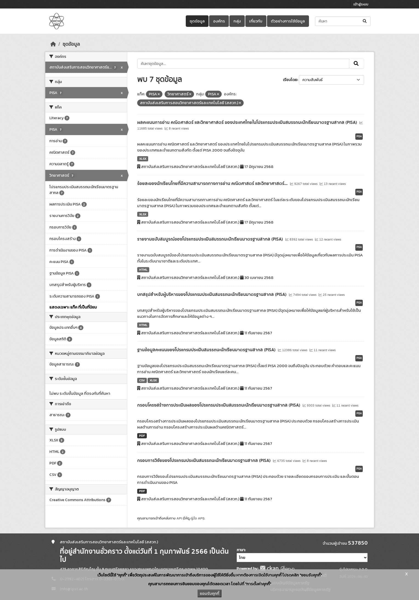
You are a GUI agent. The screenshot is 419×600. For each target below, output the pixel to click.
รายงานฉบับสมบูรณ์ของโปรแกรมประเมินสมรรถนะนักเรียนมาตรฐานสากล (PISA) (210, 239)
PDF (142, 435)
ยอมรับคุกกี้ (209, 593)
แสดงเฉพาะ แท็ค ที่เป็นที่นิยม (73, 307)
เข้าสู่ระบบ (360, 4)
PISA (359, 136)
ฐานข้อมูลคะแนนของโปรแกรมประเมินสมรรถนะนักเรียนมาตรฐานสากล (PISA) (207, 349)
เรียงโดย (290, 80)
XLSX (142, 158)
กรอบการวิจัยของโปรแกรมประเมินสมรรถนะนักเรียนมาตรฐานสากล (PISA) (204, 460)
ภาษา (241, 550)
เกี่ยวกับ (255, 21)
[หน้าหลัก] (53, 44)
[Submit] (365, 21)
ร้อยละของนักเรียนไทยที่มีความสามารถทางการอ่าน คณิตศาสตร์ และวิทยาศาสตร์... (213, 183)
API (179, 518)
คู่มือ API (196, 518)
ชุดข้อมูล (197, 21)
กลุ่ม (237, 21)
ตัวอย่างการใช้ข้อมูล (288, 21)
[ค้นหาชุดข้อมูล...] (343, 21)
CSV (142, 380)
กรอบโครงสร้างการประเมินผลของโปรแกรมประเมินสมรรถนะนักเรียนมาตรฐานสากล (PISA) (219, 405)
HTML (143, 269)
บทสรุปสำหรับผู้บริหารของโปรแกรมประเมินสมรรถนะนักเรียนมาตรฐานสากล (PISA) (212, 294)
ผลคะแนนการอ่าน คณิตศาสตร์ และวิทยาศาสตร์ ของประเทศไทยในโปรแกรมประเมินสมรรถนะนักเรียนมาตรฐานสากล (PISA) (247, 122)
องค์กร (219, 21)
